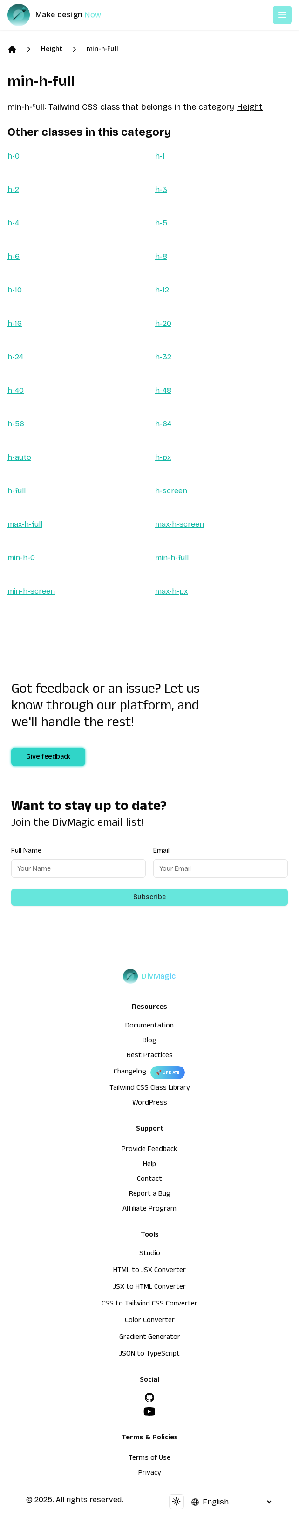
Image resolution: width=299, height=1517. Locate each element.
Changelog (130, 1072)
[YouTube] (149, 1411)
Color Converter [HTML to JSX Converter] (150, 1321)
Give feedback (48, 757)
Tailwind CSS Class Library (149, 1088)
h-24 (15, 356)
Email (161, 851)
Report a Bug (149, 1194)
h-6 (13, 256)
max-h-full (24, 524)
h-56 (15, 423)
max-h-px (171, 591)
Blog (149, 1041)
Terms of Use (149, 1458)
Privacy (149, 1473)
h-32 (163, 356)
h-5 (161, 223)
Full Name (26, 851)
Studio (149, 1254)
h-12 (162, 289)
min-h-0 (21, 557)
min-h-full (102, 49)
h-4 (13, 223)
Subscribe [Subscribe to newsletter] (149, 897)
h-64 (163, 423)
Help (149, 1165)
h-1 (160, 156)
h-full (16, 490)
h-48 (163, 390)
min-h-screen (31, 591)
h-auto (19, 457)
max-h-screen (179, 524)
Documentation (149, 1026)
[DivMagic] (63, 15)
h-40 (15, 390)
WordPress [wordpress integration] (149, 1103)
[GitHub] (149, 1397)
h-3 (161, 189)
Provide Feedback (149, 1150)
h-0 (13, 156)
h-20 (163, 323)
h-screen (171, 490)
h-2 (13, 189)
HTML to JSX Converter (149, 1271)
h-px (163, 457)
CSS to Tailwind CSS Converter (149, 1304)
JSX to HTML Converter (149, 1287)
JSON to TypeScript (149, 1354)
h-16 (14, 323)
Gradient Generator (149, 1338)
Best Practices (150, 1056)
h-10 (14, 289)
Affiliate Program (149, 1209)
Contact (149, 1180)
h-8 (161, 256)
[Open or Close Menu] (282, 15)
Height (51, 49)
